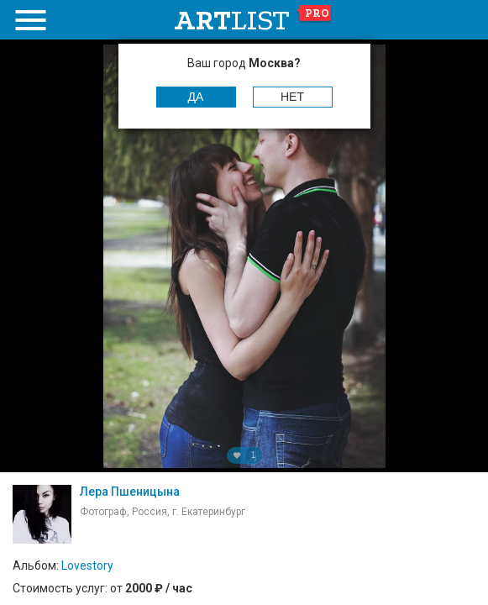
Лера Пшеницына (130, 491)
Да (196, 96)
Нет (292, 96)
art (253, 20)
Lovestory (87, 565)
